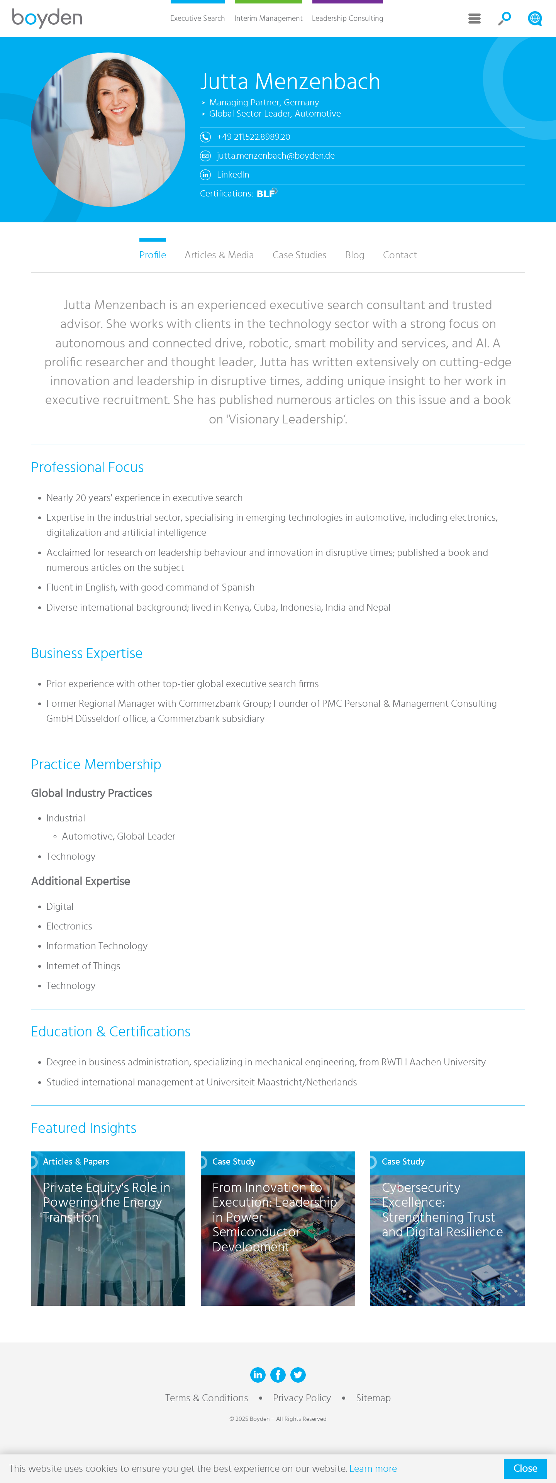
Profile (152, 255)
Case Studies (300, 255)
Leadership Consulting (347, 18)
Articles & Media (219, 255)
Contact (400, 255)
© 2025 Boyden (249, 1419)
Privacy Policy (302, 1398)
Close (525, 1469)
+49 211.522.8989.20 (253, 137)
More (474, 18)
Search (505, 18)
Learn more (373, 1469)
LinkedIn (233, 174)
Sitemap (373, 1398)
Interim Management (268, 18)
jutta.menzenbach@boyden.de (276, 156)
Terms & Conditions (206, 1398)
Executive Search (197, 18)
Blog (354, 255)
